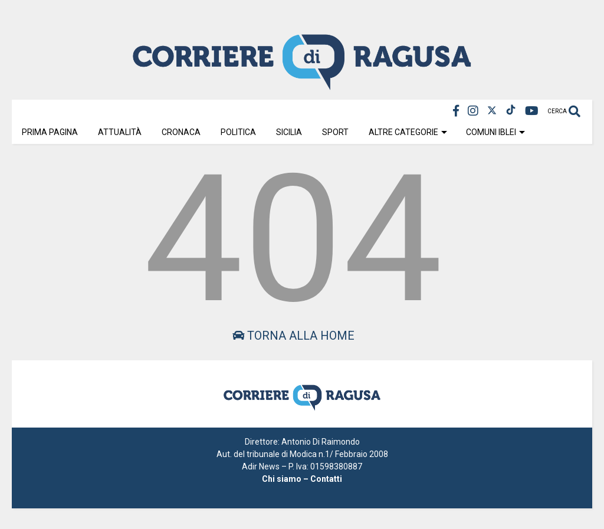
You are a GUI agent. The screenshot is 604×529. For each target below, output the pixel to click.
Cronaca (181, 132)
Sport (335, 132)
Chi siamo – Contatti (302, 479)
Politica (238, 132)
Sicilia (289, 132)
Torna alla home (293, 335)
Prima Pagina (50, 132)
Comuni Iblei (495, 132)
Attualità (120, 132)
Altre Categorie (408, 132)
